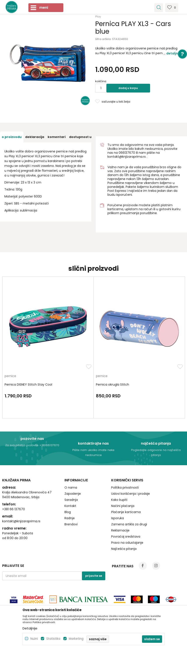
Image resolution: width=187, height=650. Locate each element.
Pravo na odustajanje (127, 542)
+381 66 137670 (13, 509)
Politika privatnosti (125, 487)
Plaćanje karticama (126, 512)
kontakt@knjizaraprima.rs (126, 156)
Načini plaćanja (122, 506)
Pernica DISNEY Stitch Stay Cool (28, 384)
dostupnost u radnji (85, 137)
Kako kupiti (119, 500)
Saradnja (71, 500)
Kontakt (70, 506)
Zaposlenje (72, 493)
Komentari (57, 137)
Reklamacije (120, 530)
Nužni (34, 639)
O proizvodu (12, 137)
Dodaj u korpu (128, 88)
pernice (10, 376)
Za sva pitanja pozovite (22, 445)
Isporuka (117, 518)
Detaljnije (174, 53)
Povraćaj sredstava (125, 536)
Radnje (69, 518)
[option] (11, 136)
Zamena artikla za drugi (129, 524)
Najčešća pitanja (124, 549)
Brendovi (71, 524)
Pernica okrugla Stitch (112, 384)
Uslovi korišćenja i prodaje (130, 493)
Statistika (53, 639)
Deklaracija (34, 137)
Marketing (76, 639)
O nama (70, 487)
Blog (67, 512)
